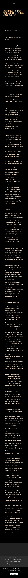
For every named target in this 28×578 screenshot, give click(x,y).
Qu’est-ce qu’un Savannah (13, 561)
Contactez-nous (13, 565)
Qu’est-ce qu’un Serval (13, 563)
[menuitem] (14, 574)
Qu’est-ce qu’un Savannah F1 (13, 559)
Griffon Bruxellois (13, 557)
